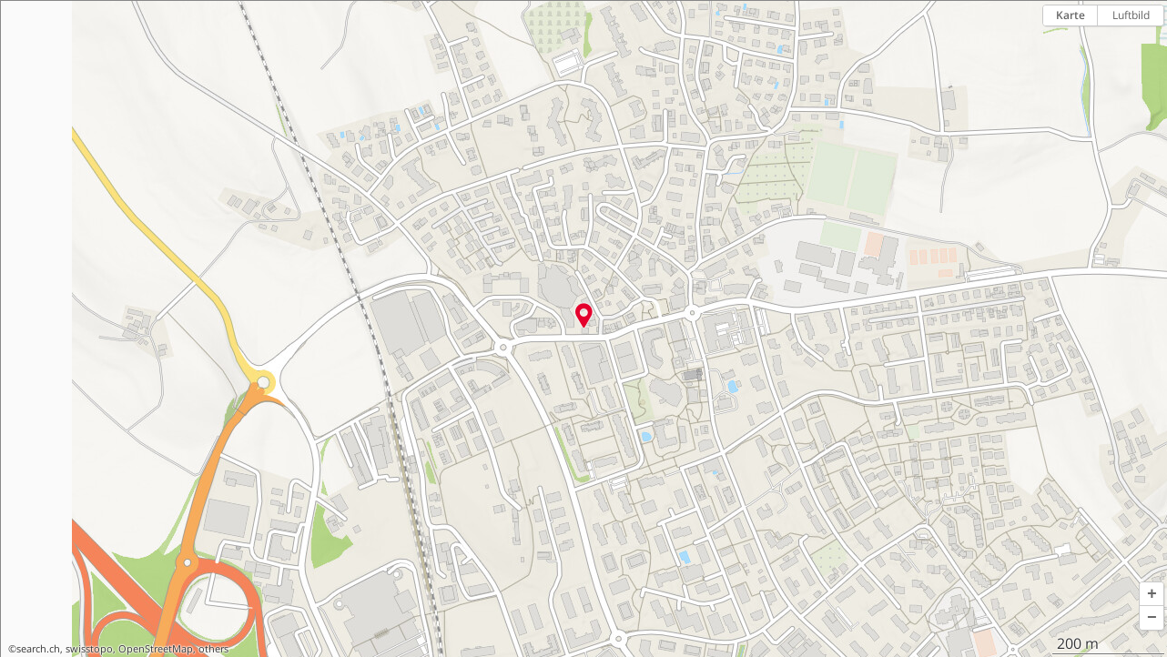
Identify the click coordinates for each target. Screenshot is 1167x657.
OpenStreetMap (155, 648)
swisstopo (89, 648)
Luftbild (1131, 15)
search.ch (38, 648)
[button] (1151, 594)
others (213, 648)
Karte (1070, 15)
